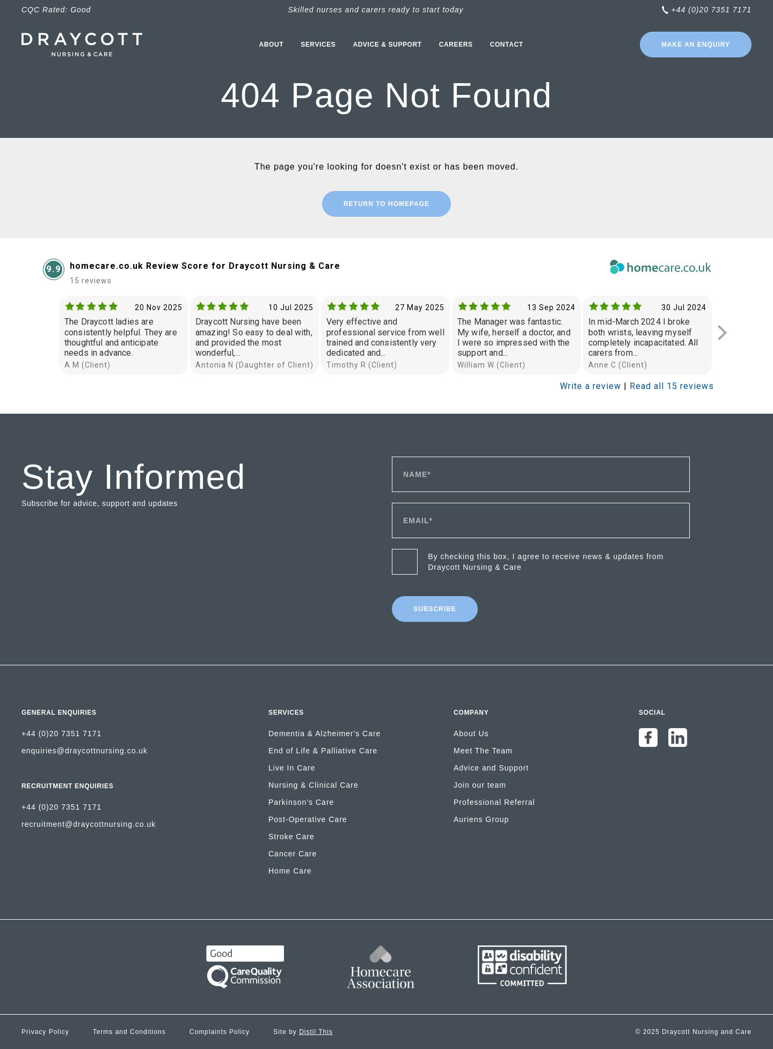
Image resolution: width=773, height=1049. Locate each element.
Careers (456, 44)
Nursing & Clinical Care (313, 785)
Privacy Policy (45, 1032)
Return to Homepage (386, 204)
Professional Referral (494, 802)
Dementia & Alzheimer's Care (324, 733)
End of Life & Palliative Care (322, 750)
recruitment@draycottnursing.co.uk (88, 824)
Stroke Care (291, 836)
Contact (506, 44)
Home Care (290, 871)
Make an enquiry (695, 44)
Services (318, 44)
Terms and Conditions (129, 1032)
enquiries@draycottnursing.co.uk (84, 750)
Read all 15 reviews (672, 386)
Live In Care (291, 768)
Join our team (480, 785)
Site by (303, 1032)
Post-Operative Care (307, 819)
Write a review (590, 386)
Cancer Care (292, 853)
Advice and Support (491, 768)
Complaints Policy (219, 1032)
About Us (471, 733)
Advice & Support (387, 44)
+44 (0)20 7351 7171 (712, 9)
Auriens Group (481, 819)
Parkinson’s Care (301, 802)
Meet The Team (483, 750)
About (271, 44)
